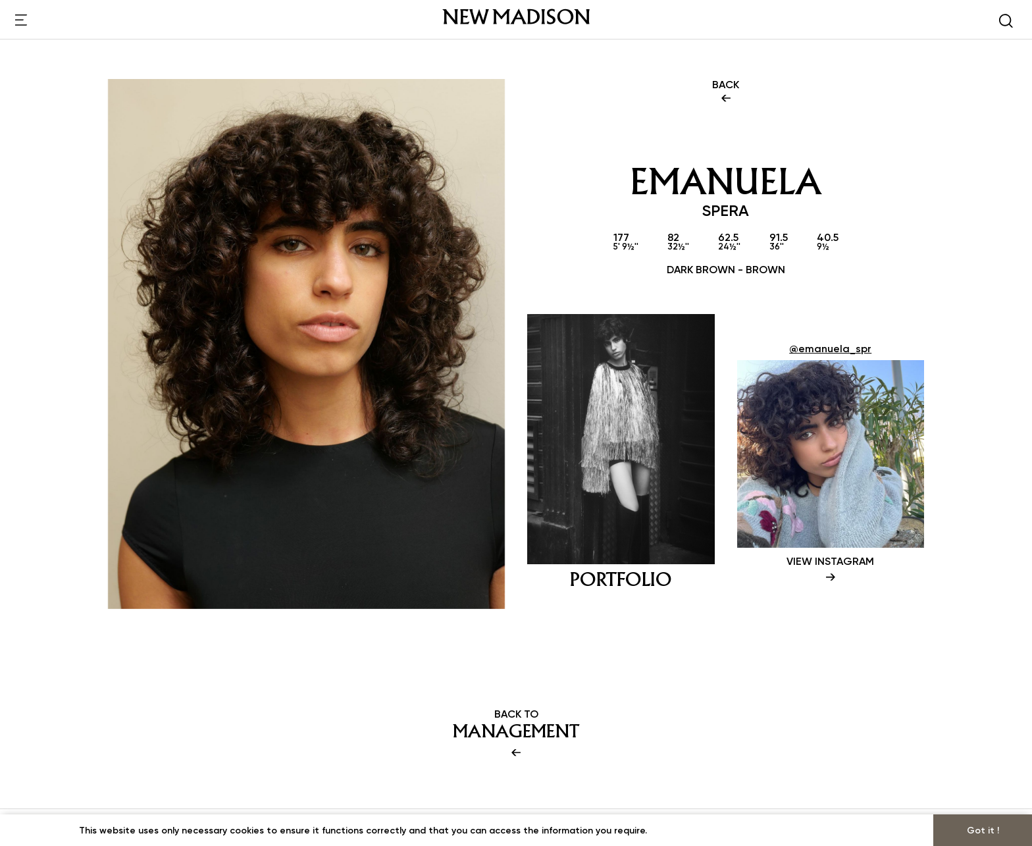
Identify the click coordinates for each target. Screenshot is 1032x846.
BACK (725, 92)
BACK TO (516, 734)
